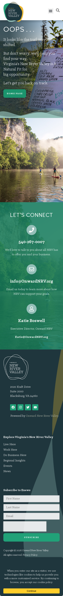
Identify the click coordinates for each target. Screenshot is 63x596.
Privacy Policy (30, 555)
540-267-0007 (31, 242)
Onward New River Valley (42, 416)
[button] (50, 11)
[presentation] (24, 526)
